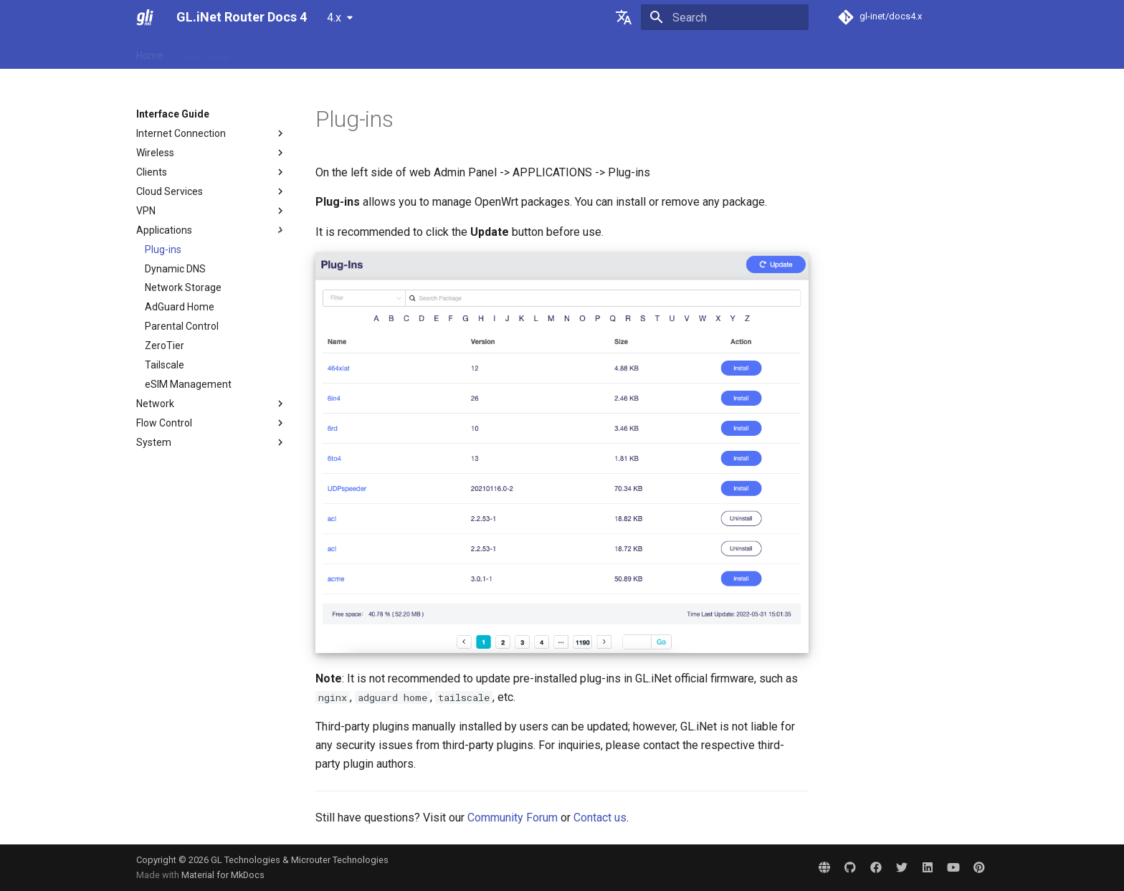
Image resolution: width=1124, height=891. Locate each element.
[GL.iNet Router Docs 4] (144, 17)
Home (149, 52)
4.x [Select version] (334, 17)
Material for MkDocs (223, 874)
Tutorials (302, 52)
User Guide (205, 52)
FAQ (256, 52)
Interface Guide (374, 52)
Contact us (600, 817)
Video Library (455, 52)
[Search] (725, 17)
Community (528, 52)
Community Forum (512, 817)
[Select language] (623, 17)
